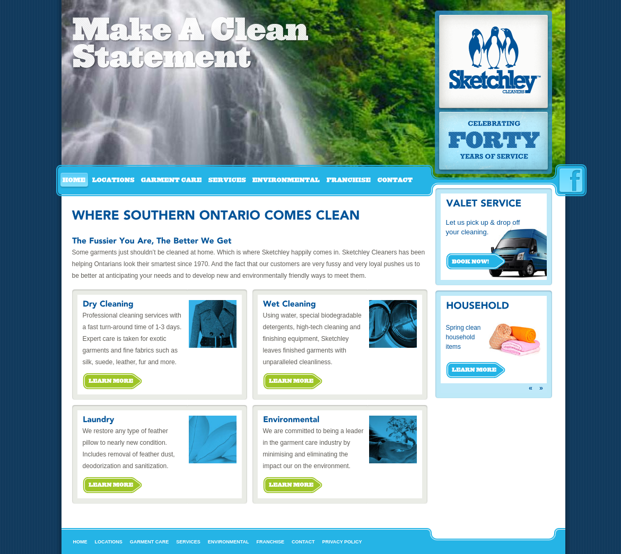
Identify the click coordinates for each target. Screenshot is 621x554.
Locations (109, 541)
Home (80, 541)
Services (188, 541)
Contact (303, 541)
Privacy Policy (342, 541)
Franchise (271, 541)
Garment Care (149, 541)
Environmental (228, 541)
